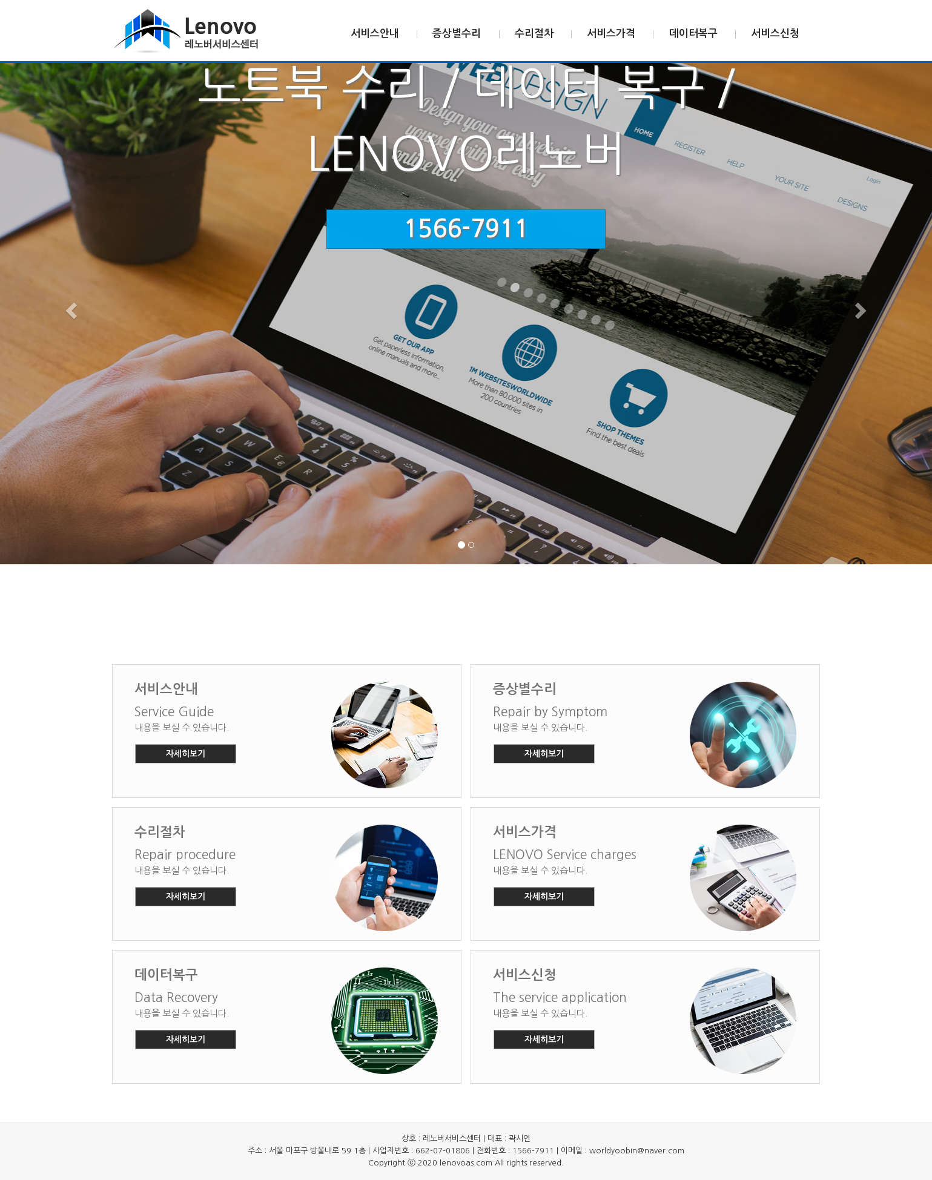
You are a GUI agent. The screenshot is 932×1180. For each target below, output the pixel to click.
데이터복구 (693, 33)
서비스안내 (375, 33)
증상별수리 (456, 33)
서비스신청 (775, 33)
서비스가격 (611, 33)
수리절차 (534, 33)
